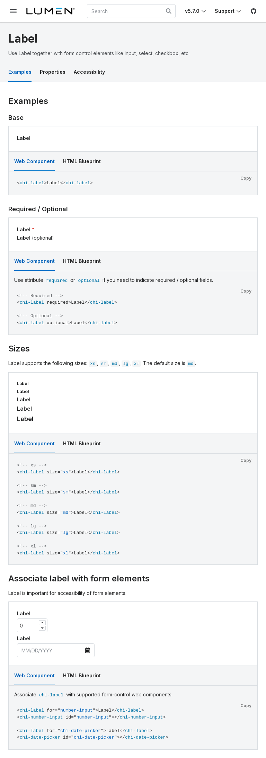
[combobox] (131, 11)
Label (23, 138)
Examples (20, 72)
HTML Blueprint (82, 161)
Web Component (34, 161)
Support (224, 11)
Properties (52, 72)
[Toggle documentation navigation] (13, 11)
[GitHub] (253, 11)
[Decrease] (42, 628)
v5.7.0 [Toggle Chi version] (192, 11)
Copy (245, 178)
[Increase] (42, 622)
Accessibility (89, 72)
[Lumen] (53, 11)
